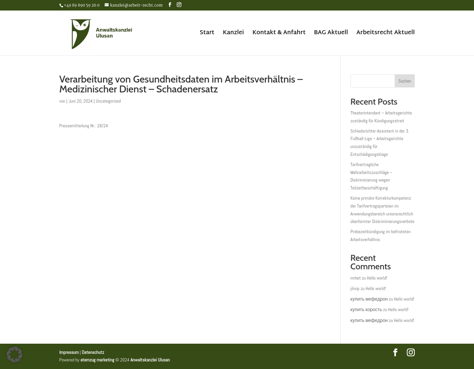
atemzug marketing (97, 360)
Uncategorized (108, 101)
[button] (14, 354)
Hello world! (377, 278)
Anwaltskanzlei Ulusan (150, 360)
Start (207, 34)
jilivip (355, 288)
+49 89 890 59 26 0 (82, 5)
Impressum (69, 352)
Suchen (404, 81)
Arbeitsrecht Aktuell (385, 34)
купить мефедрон (369, 299)
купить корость (366, 309)
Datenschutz (93, 352)
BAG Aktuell (331, 34)
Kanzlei (233, 34)
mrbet (356, 278)
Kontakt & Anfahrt (279, 34)
